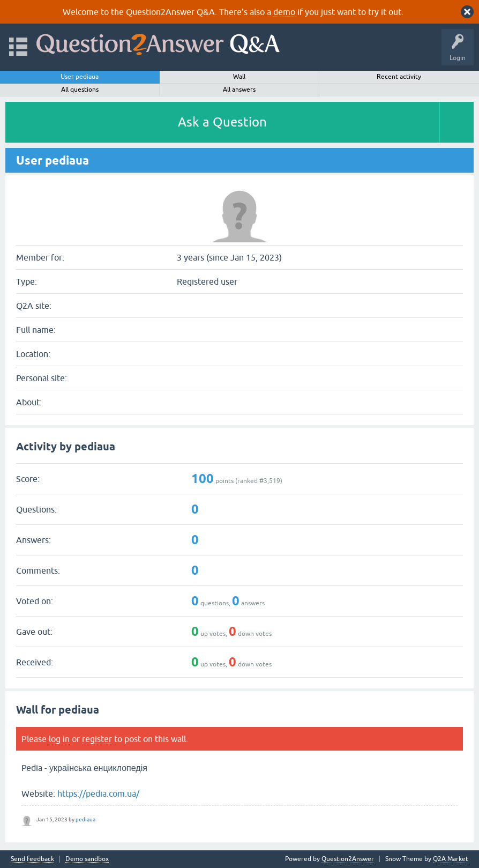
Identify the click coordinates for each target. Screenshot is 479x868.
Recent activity (399, 76)
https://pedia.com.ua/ (98, 793)
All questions (80, 89)
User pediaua (80, 76)
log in (59, 739)
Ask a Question (222, 122)
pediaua (85, 819)
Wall (239, 76)
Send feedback (32, 859)
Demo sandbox (87, 859)
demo (284, 12)
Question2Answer (347, 859)
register (97, 739)
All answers (239, 89)
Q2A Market (450, 859)
